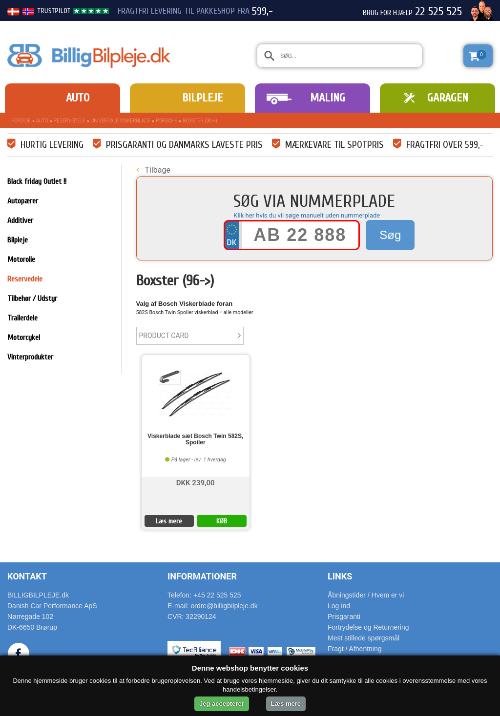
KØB (221, 521)
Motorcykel (23, 337)
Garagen (447, 97)
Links (340, 576)
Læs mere (169, 521)
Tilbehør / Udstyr (32, 298)
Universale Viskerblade (120, 120)
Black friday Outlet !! (36, 181)
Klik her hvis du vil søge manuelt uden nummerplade (306, 215)
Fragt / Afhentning (355, 649)
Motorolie (21, 259)
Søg (390, 234)
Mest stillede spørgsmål (363, 638)
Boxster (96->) (200, 120)
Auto (77, 97)
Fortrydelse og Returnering (368, 627)
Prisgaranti (344, 616)
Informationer (202, 576)
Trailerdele (22, 318)
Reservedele (69, 120)
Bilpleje (202, 97)
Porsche (166, 120)
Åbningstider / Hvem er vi (366, 595)
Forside (21, 120)
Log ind (339, 606)
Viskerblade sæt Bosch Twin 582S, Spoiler (195, 439)
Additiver (20, 220)
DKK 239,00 (195, 482)
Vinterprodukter (30, 357)
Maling (327, 97)
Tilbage (153, 170)
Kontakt (27, 576)
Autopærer (22, 201)
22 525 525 (438, 12)
